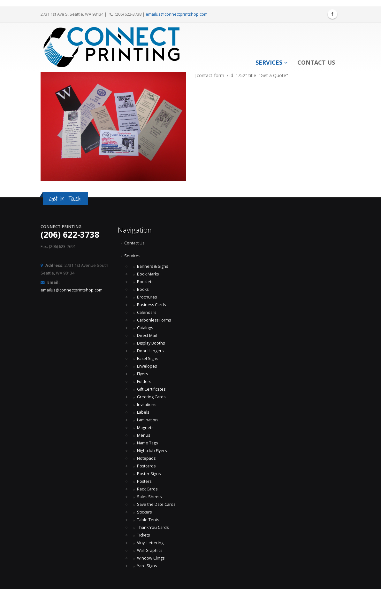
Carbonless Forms (154, 320)
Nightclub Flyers (152, 450)
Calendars (146, 312)
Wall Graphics (150, 550)
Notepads (146, 458)
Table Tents (148, 519)
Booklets (145, 281)
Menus (143, 435)
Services (271, 62)
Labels (143, 412)
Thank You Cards (153, 527)
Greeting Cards (151, 397)
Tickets (143, 535)
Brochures (147, 297)
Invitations (146, 404)
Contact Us (316, 62)
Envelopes (147, 366)
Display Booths (151, 343)
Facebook (332, 14)
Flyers (142, 374)
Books (143, 289)
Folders (144, 381)
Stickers (144, 512)
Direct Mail (147, 335)
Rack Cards (147, 489)
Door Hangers (150, 351)
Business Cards (152, 304)
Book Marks (148, 274)
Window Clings (151, 558)
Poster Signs (149, 473)
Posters (144, 481)
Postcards (146, 466)
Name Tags (147, 443)
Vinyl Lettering (150, 542)
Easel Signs (148, 358)
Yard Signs (147, 566)
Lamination (147, 420)
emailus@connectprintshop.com (177, 14)
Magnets (145, 427)
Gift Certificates (151, 389)
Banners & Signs (153, 266)
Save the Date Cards (156, 504)
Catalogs (145, 327)
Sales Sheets (149, 496)
